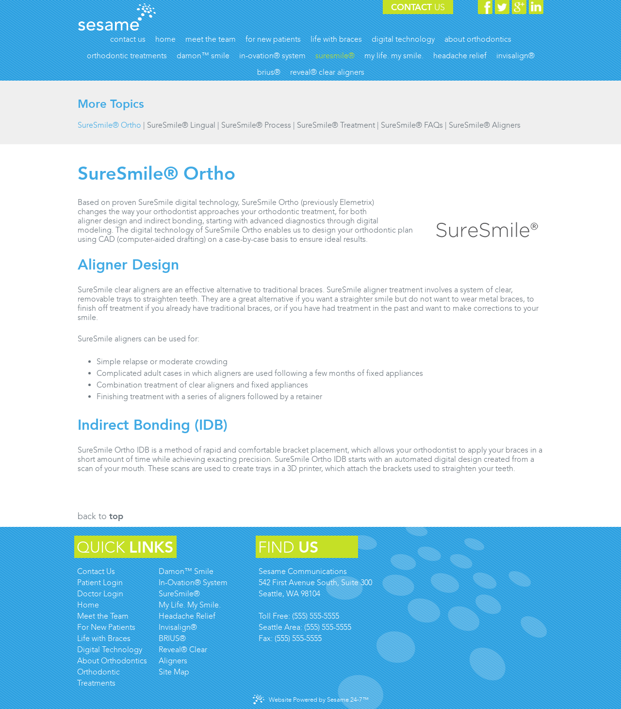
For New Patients (106, 627)
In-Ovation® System (193, 582)
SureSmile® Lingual (181, 125)
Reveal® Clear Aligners (183, 655)
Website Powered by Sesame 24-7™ (311, 699)
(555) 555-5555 (315, 616)
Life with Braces (104, 638)
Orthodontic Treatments (98, 677)
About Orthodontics (112, 660)
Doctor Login (100, 593)
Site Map (174, 671)
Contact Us (96, 571)
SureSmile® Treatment (336, 125)
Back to (100, 516)
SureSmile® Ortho (109, 125)
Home (88, 604)
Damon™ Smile (186, 571)
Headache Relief (187, 616)
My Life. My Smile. (190, 604)
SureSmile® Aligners (485, 125)
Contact (418, 7)
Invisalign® (178, 627)
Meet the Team (103, 616)
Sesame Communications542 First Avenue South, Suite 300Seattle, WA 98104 (315, 582)
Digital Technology (109, 649)
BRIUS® (172, 638)
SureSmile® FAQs (412, 125)
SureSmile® (179, 593)
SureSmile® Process (256, 125)
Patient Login (100, 582)
